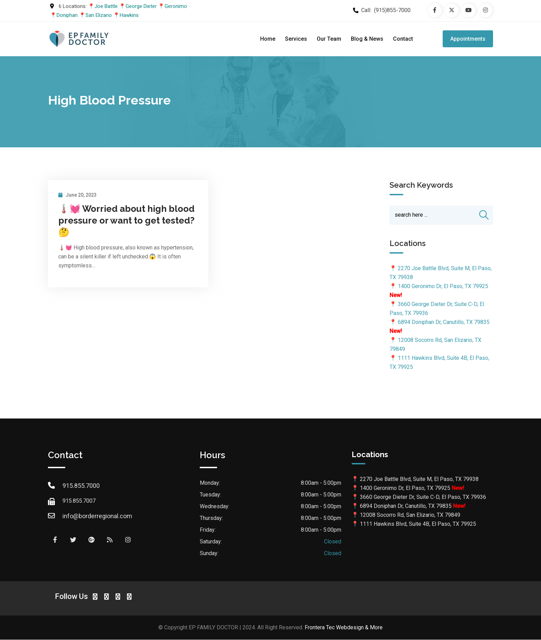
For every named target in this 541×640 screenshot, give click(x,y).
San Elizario (99, 15)
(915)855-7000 (392, 10)
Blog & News (367, 39)
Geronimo (176, 6)
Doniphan (67, 15)
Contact (403, 39)
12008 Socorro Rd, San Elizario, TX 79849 (410, 515)
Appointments (467, 39)
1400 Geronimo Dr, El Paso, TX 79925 (443, 287)
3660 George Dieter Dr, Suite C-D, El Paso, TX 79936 (423, 497)
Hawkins (129, 15)
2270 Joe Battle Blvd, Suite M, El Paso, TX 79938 (419, 479)
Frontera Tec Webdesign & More (344, 627)
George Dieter (141, 6)
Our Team (329, 39)
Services (296, 39)
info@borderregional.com (97, 516)
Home (267, 39)
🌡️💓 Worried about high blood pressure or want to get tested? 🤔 (126, 220)
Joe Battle (106, 6)
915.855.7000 (81, 486)
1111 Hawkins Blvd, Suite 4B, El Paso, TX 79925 (418, 524)
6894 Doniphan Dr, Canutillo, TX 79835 (444, 322)
